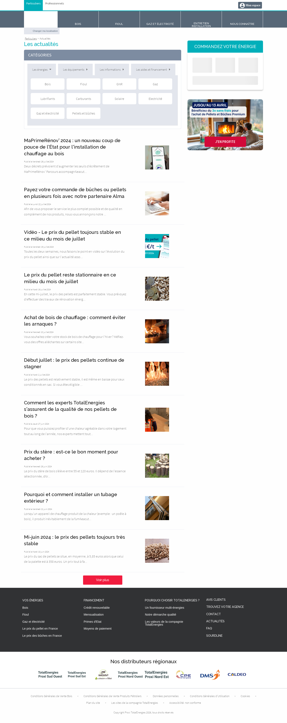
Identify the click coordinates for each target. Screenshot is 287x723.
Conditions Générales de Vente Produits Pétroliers (112, 696)
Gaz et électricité (47, 113)
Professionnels (54, 3)
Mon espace (253, 5)
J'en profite (225, 141)
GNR (119, 84)
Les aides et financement (153, 69)
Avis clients (216, 599)
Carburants (83, 99)
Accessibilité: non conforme (185, 703)
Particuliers (33, 3)
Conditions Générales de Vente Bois (51, 696)
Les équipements (75, 69)
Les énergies (42, 69)
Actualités (215, 621)
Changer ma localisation (45, 31)
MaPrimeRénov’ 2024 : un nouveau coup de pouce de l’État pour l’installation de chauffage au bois (72, 147)
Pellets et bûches (83, 113)
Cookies (245, 696)
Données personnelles (166, 696)
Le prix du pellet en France (40, 628)
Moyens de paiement (98, 628)
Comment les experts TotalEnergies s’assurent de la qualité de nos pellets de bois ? (70, 409)
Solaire (119, 99)
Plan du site (93, 703)
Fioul (83, 84)
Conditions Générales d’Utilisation (209, 696)
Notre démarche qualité (160, 614)
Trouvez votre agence (225, 606)
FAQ (209, 628)
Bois (48, 84)
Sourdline (214, 635)
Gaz (155, 84)
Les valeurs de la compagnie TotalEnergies (164, 623)
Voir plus (102, 580)
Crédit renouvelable (97, 607)
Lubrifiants (47, 99)
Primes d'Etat (92, 621)
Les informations (112, 69)
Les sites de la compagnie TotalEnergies (134, 703)
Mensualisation (94, 614)
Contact (213, 614)
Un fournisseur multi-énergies (164, 607)
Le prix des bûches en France (42, 635)
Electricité (155, 99)
